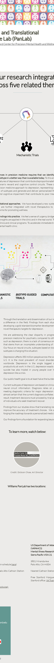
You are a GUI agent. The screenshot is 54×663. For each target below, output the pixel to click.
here (14, 564)
